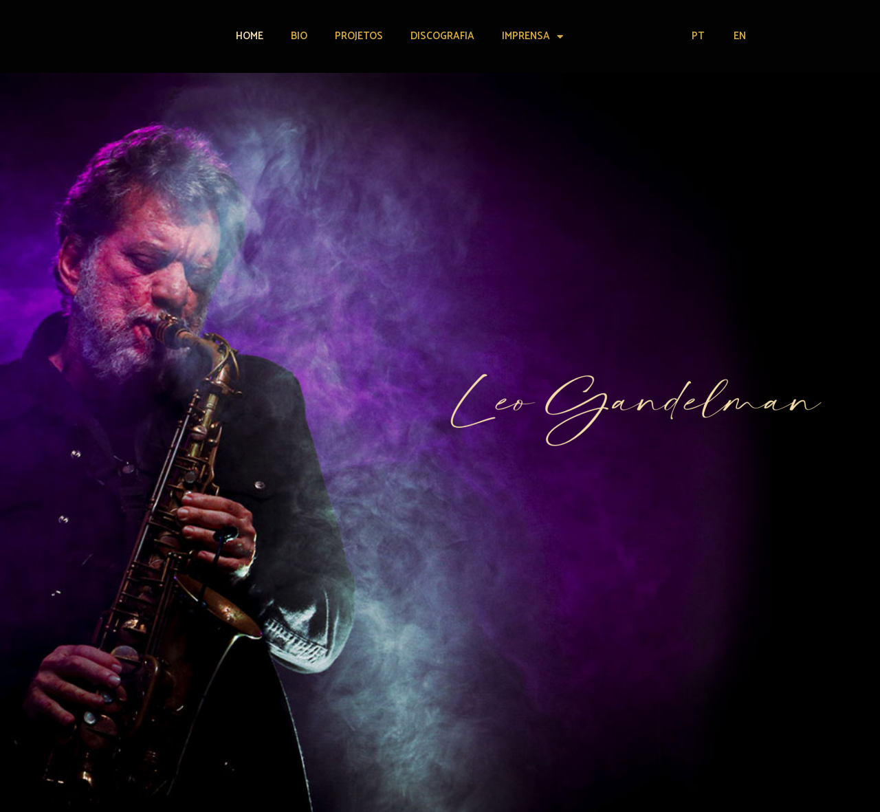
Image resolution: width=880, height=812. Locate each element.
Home (249, 36)
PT (698, 36)
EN (740, 36)
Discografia (442, 36)
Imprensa (532, 37)
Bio (299, 36)
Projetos (359, 36)
